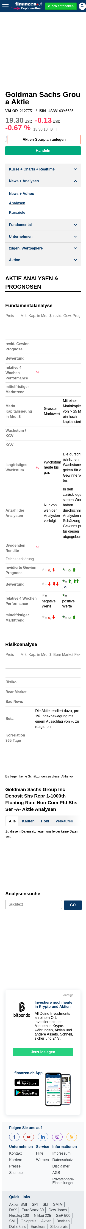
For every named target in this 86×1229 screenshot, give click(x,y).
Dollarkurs (17, 1165)
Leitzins (66, 1182)
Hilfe (39, 1092)
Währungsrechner (23, 1182)
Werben (42, 1099)
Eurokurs (38, 1165)
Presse (15, 1105)
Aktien (46, 1160)
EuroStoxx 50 (33, 1149)
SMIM (58, 1143)
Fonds (14, 1171)
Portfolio (36, 1177)
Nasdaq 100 (19, 1154)
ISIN (42, 111)
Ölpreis (49, 1182)
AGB (56, 1112)
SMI (12, 1160)
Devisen (63, 1160)
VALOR (11, 111)
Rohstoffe (17, 1177)
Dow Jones (58, 1149)
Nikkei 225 (42, 1154)
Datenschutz (62, 1099)
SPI (35, 1143)
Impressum (61, 1092)
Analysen (17, 203)
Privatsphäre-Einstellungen (63, 1120)
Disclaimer (60, 1105)
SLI (45, 1143)
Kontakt (15, 1092)
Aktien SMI (18, 1143)
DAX (13, 1149)
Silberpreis (59, 1165)
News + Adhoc (21, 194)
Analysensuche (22, 832)
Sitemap (16, 1112)
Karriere (15, 1099)
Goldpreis (28, 1160)
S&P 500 (63, 1154)
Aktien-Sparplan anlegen (44, 139)
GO (73, 844)
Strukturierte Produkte (42, 1171)
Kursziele (17, 212)
